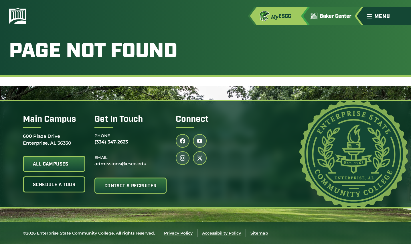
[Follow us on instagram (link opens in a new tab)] (182, 158)
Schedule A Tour (54, 185)
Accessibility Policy (221, 233)
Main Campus (49, 119)
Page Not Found (93, 52)
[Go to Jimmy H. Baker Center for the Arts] (335, 16)
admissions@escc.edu (120, 163)
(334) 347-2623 (111, 142)
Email (101, 157)
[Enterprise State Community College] (45, 16)
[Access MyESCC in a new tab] (281, 16)
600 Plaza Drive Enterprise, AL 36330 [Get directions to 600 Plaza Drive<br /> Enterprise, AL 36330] (47, 139)
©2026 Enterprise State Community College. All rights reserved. (89, 233)
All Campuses (50, 164)
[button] (386, 16)
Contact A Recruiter (130, 186)
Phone (102, 135)
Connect (192, 119)
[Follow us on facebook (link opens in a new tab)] (182, 141)
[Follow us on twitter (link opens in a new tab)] (200, 158)
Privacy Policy (178, 233)
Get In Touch (118, 119)
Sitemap (259, 233)
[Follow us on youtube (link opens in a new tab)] (200, 141)
